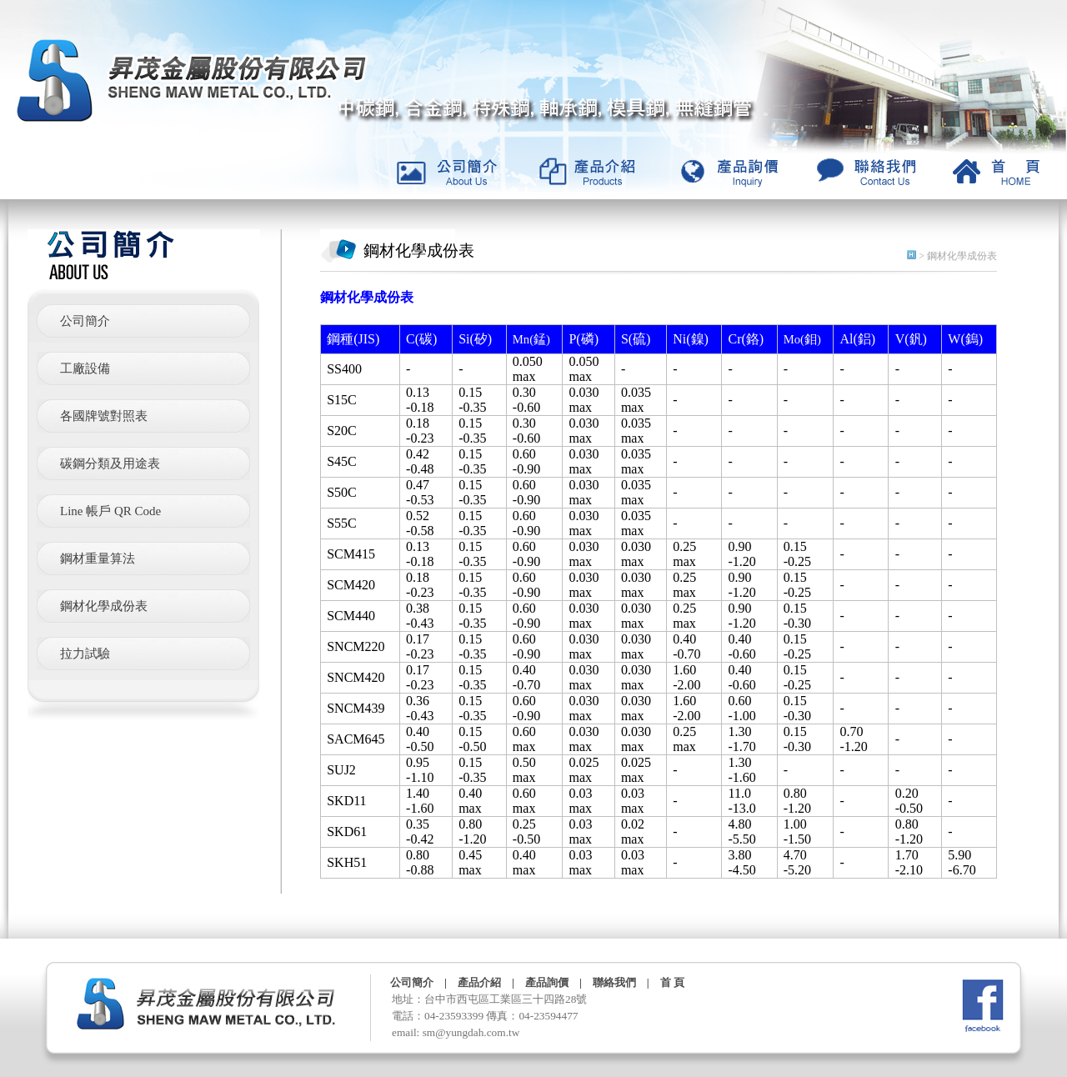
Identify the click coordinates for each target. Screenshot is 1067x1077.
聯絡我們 (614, 982)
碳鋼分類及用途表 (110, 463)
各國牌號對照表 (104, 416)
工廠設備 (85, 368)
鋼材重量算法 (97, 558)
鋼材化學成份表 (104, 606)
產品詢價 (547, 982)
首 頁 (672, 982)
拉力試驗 (85, 653)
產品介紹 (479, 982)
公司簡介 (85, 321)
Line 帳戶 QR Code (110, 511)
